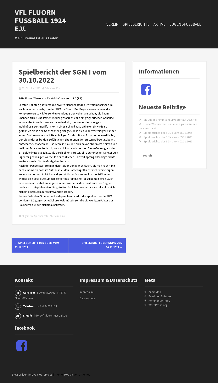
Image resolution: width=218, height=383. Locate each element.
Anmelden (155, 292)
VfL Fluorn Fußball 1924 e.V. (40, 20)
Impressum (87, 292)
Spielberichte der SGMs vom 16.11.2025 (168, 133)
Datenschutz (87, 298)
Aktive (159, 24)
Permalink (59, 216)
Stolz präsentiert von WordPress (32, 374)
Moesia (68, 374)
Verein (112, 24)
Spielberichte (136, 24)
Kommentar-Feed (159, 300)
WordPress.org (158, 305)
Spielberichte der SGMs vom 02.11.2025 (168, 141)
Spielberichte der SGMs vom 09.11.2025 (168, 137)
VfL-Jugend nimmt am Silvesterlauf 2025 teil (170, 120)
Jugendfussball (185, 24)
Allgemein (27, 216)
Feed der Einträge (160, 296)
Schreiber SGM (52, 88)
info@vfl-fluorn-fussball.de (50, 315)
